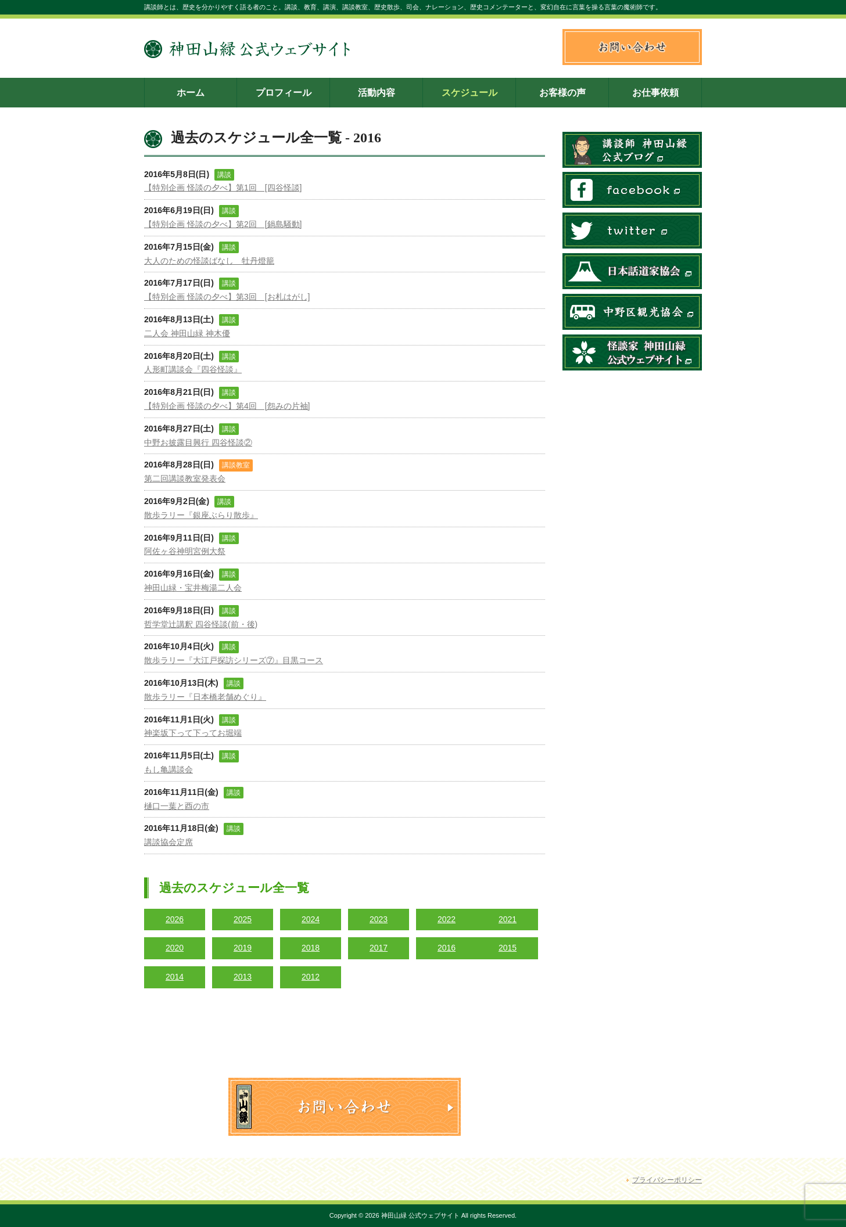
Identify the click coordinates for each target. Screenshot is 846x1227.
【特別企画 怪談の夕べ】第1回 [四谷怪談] (223, 187)
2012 (311, 976)
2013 (243, 976)
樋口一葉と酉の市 (176, 806)
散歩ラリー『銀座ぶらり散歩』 (201, 515)
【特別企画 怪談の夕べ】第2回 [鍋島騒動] (223, 224)
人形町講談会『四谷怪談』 (193, 369)
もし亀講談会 (168, 769)
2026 (175, 919)
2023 (379, 919)
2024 (311, 919)
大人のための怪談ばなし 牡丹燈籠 (209, 260)
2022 (447, 919)
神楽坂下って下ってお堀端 (193, 732)
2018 (311, 947)
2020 (175, 947)
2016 (447, 947)
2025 (243, 919)
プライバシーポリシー (667, 1180)
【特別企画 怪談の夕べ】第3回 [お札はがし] (227, 296)
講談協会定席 (168, 842)
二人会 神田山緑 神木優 (187, 333)
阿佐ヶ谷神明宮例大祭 (184, 551)
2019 (243, 947)
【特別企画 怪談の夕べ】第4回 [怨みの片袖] (227, 406)
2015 (508, 947)
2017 (379, 947)
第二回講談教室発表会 (184, 478)
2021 (508, 919)
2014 (175, 976)
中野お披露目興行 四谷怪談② (198, 442)
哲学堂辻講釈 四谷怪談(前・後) (200, 624)
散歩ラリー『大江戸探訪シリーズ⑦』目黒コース (233, 660)
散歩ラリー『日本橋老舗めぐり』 (205, 696)
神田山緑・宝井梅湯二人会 (193, 587)
